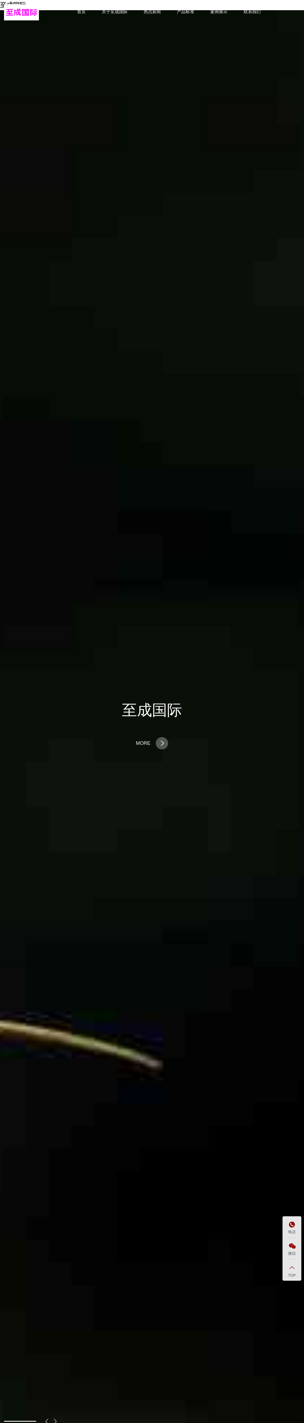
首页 (81, 11)
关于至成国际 (115, 11)
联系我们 (252, 11)
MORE (152, 743)
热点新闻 (152, 11)
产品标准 (185, 11)
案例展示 (218, 11)
